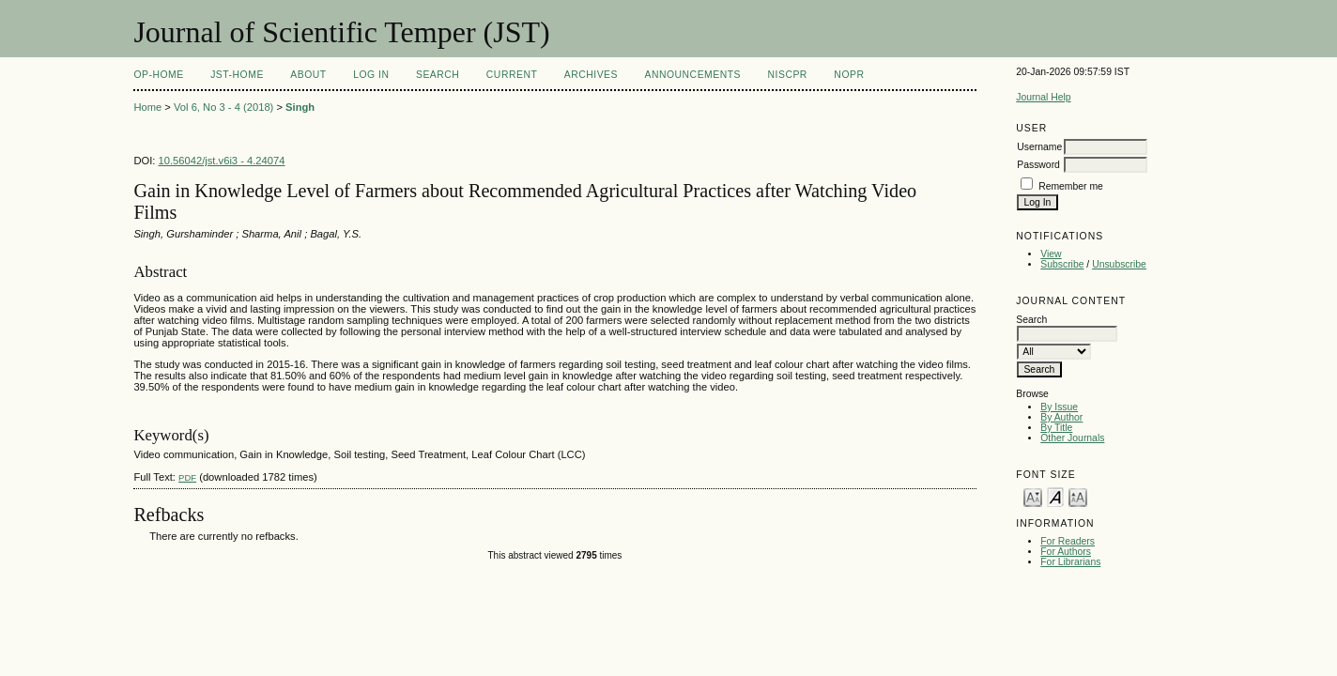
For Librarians (1070, 562)
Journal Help (1043, 97)
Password (1038, 165)
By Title (1056, 427)
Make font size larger (1077, 496)
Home (147, 107)
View (1050, 254)
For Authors (1065, 551)
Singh (300, 107)
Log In (371, 74)
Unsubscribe (1119, 264)
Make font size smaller (1032, 496)
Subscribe (1061, 264)
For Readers (1067, 541)
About (308, 74)
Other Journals (1072, 438)
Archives (591, 74)
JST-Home (237, 74)
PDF (187, 477)
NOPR (849, 74)
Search (437, 74)
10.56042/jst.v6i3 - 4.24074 (222, 160)
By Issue (1059, 407)
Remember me (1070, 186)
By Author (1061, 417)
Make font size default (1055, 496)
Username (1039, 147)
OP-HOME (158, 74)
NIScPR (787, 74)
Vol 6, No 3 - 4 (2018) (223, 107)
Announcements (692, 74)
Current (511, 74)
